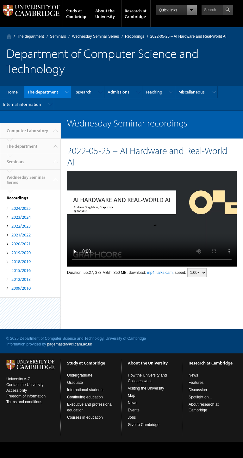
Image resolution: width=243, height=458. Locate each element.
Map (131, 395)
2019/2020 (21, 252)
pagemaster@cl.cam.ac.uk (69, 344)
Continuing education (85, 397)
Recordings (134, 36)
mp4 (150, 272)
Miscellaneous (191, 92)
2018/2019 (21, 261)
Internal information (22, 104)
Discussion (198, 390)
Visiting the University (146, 388)
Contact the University (24, 385)
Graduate (75, 382)
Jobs (132, 417)
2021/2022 (21, 235)
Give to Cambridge (143, 425)
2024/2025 (21, 208)
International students (85, 390)
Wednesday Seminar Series (95, 36)
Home (12, 92)
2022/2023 (21, 226)
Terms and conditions (24, 402)
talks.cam (165, 272)
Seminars (58, 36)
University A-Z (18, 379)
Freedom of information (26, 396)
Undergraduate (79, 375)
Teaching (154, 92)
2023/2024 (21, 217)
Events (134, 410)
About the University (105, 13)
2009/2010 (21, 288)
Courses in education (85, 417)
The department (30, 36)
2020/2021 (21, 244)
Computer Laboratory (9, 36)
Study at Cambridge (76, 13)
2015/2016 (21, 270)
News (132, 403)
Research (82, 92)
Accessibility (16, 390)
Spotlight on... (200, 397)
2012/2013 (21, 279)
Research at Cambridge (135, 13)
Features (196, 382)
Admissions (118, 92)
